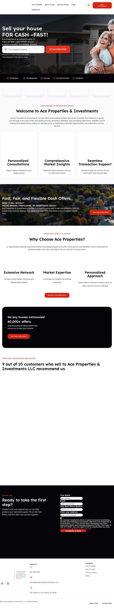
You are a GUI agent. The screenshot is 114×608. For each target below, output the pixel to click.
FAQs (73, 5)
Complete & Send (73, 531)
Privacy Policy (66, 529)
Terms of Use (93, 603)
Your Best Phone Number (72, 506)
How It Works (37, 5)
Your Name (65, 495)
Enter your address (69, 512)
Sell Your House (63, 5)
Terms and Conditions (82, 529)
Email (63, 501)
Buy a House (49, 5)
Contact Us (36, 10)
